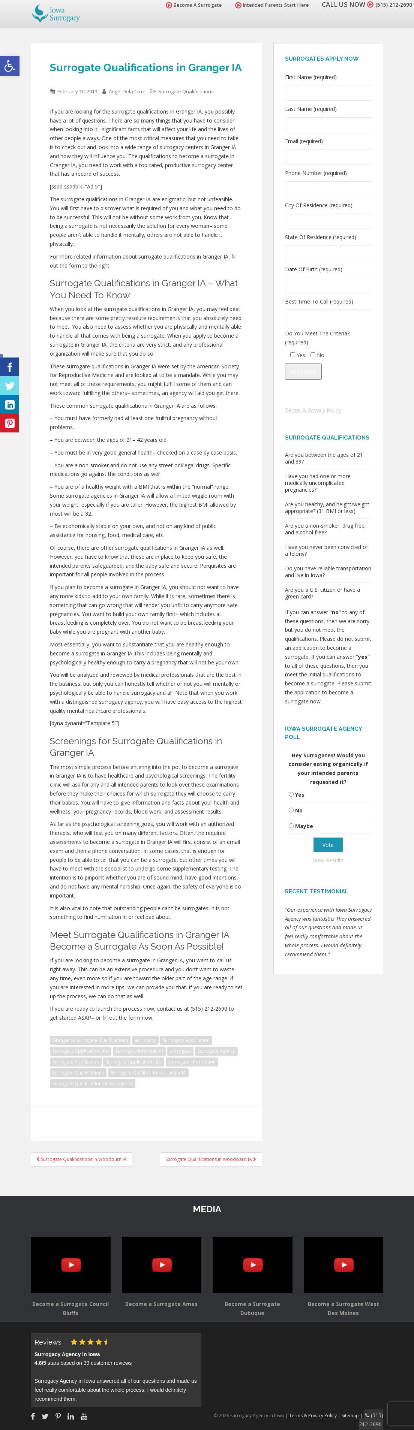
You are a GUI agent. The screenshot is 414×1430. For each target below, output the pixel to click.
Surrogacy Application (186, 1040)
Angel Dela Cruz (127, 91)
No (299, 810)
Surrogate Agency (216, 1051)
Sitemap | (357, 1414)
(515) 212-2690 (389, 4)
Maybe (304, 826)
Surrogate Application (75, 1062)
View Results (328, 860)
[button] (10, 66)
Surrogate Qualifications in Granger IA (92, 1083)
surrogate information (192, 1062)
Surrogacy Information (139, 1051)
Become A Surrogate (185, 5)
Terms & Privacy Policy (313, 410)
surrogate (180, 1051)
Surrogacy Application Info (80, 1051)
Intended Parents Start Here (263, 5)
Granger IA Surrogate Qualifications (90, 1040)
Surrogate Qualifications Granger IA (148, 1073)
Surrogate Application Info (134, 1062)
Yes (299, 794)
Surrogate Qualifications (186, 91)
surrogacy (145, 1040)
